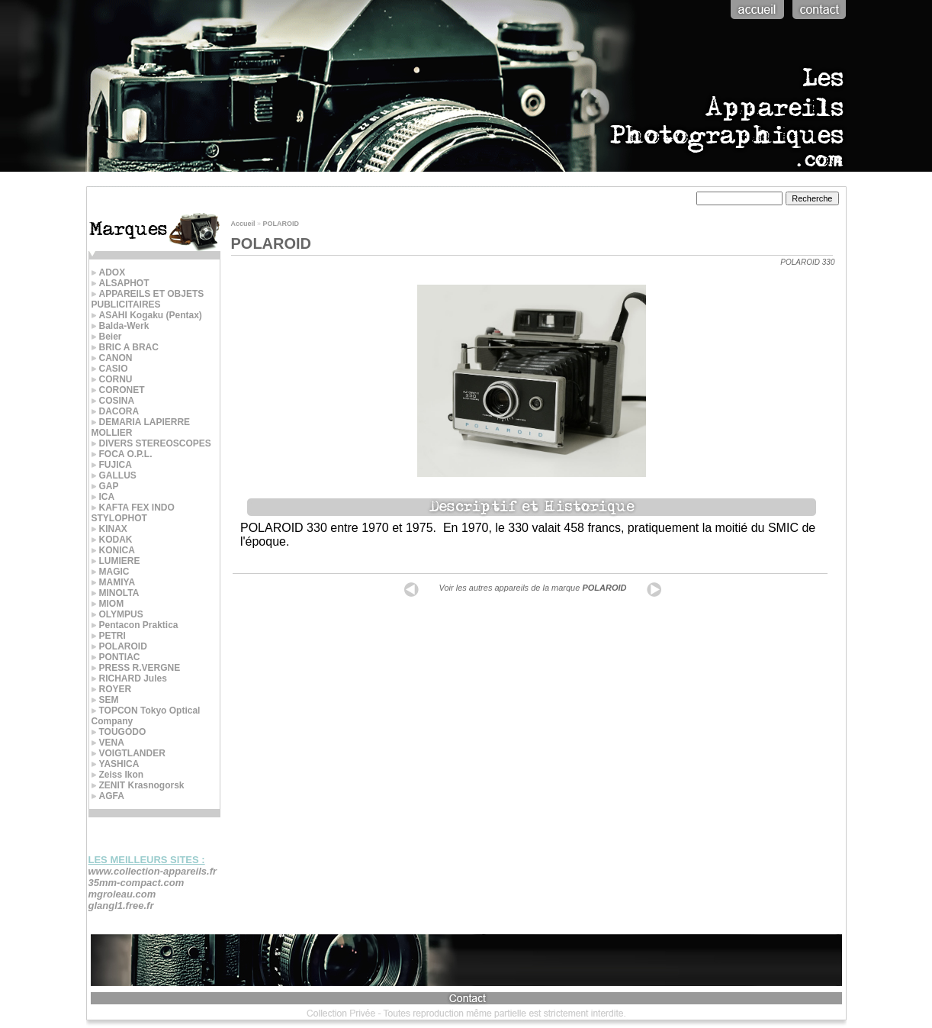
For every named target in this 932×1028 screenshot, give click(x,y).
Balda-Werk (120, 326)
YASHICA (116, 764)
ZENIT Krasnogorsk (138, 785)
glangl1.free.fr (121, 905)
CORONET (118, 390)
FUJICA (112, 464)
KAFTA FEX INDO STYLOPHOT (133, 513)
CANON (112, 358)
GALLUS (114, 475)
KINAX (109, 529)
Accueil (243, 223)
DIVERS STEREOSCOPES (151, 443)
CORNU (112, 379)
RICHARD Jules (129, 678)
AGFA (108, 796)
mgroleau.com (122, 894)
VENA (108, 742)
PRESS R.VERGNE (136, 667)
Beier (107, 336)
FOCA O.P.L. (122, 454)
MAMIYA (114, 582)
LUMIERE (116, 561)
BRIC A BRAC (125, 347)
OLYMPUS (117, 614)
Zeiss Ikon (118, 774)
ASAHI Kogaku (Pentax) (147, 315)
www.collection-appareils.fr (152, 871)
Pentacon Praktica (135, 625)
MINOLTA (116, 593)
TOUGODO (119, 732)
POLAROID (119, 646)
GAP (105, 486)
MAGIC (111, 571)
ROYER (112, 689)
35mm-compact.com (136, 882)
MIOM (108, 603)
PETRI (109, 635)
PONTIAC (116, 657)
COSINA (113, 400)
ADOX (109, 272)
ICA (103, 496)
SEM (105, 699)
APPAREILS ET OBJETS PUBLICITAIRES (148, 299)
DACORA (116, 411)
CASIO (110, 368)
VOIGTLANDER (129, 753)
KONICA (113, 550)
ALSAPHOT (120, 283)
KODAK (112, 539)
